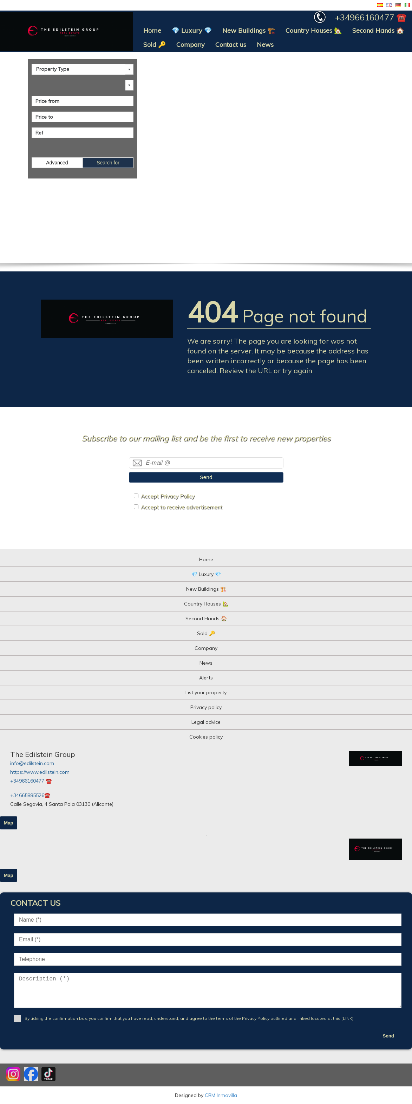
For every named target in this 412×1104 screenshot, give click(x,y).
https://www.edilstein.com (40, 772)
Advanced (57, 162)
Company (190, 44)
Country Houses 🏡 (314, 30)
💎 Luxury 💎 (192, 30)
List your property (206, 692)
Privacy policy (206, 707)
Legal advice (206, 722)
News (265, 44)
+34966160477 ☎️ (31, 781)
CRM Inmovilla (221, 1095)
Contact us (230, 44)
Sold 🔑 (154, 44)
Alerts (206, 678)
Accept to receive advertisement (181, 507)
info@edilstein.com (32, 763)
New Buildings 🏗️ (248, 30)
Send (206, 477)
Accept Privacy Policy (168, 496)
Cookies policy (206, 737)
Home (152, 30)
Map (8, 823)
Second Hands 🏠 (378, 30)
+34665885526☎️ (30, 795)
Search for (108, 162)
